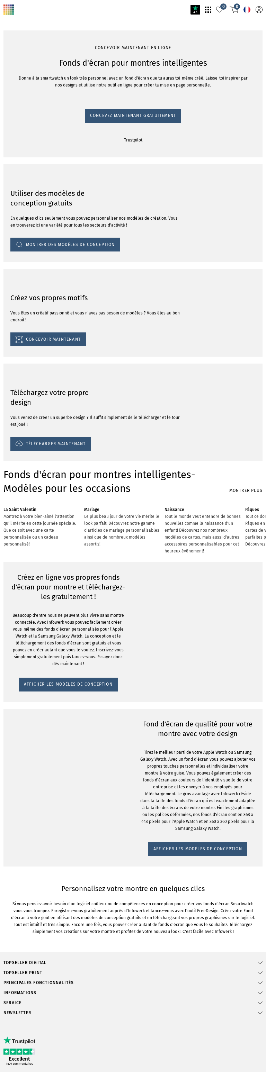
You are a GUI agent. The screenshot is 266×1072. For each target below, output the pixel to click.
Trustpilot (133, 140)
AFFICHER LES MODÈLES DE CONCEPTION (68, 684)
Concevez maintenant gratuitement (133, 115)
